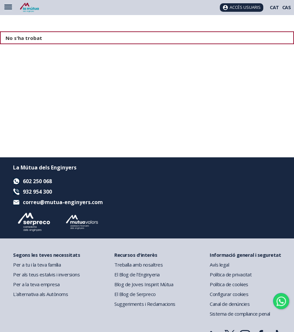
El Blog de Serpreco (135, 294)
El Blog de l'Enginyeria (137, 274)
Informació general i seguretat (245, 255)
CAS (286, 7)
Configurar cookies (229, 294)
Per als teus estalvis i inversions (46, 274)
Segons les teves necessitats (46, 255)
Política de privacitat (231, 274)
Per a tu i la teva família (37, 264)
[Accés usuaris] (241, 7)
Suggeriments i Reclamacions (144, 304)
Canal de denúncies (230, 304)
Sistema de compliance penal (240, 313)
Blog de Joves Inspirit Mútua (143, 284)
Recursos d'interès (135, 255)
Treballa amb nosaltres (138, 264)
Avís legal (219, 264)
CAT (274, 7)
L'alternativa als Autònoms (40, 294)
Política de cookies (229, 284)
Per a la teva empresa (36, 284)
